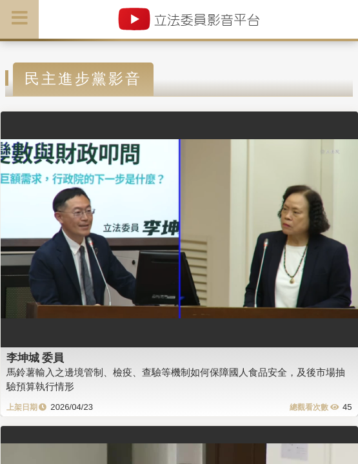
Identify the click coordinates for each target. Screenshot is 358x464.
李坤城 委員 (35, 357)
